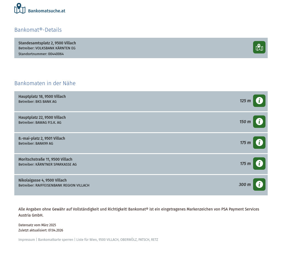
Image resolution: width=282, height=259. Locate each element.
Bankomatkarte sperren (55, 240)
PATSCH (143, 240)
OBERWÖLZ (128, 240)
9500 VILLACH (109, 240)
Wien (93, 240)
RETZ (154, 240)
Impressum (26, 240)
